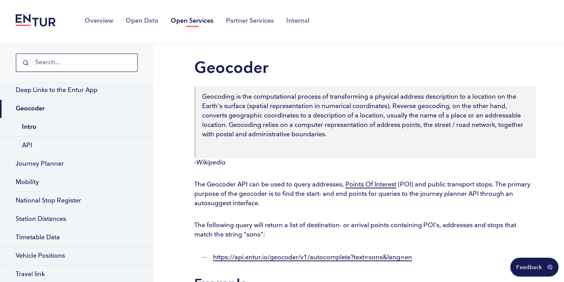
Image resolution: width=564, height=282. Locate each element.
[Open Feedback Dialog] (534, 267)
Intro (29, 127)
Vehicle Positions (40, 256)
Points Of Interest (370, 184)
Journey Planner (40, 164)
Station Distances (41, 219)
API (27, 145)
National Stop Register (48, 200)
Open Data (142, 21)
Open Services (192, 21)
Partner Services (250, 21)
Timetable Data (38, 237)
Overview (99, 21)
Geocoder (30, 108)
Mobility (27, 182)
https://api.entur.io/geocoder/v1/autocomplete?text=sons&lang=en (312, 257)
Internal (297, 21)
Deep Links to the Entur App (57, 90)
